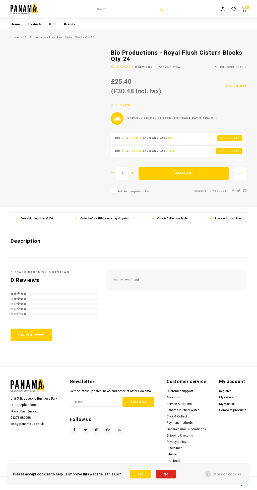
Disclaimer (174, 450)
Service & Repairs (179, 405)
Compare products (232, 412)
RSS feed (173, 462)
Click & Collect (177, 418)
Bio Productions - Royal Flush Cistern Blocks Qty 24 (59, 39)
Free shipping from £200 (34, 220)
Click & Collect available (169, 220)
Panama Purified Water (183, 412)
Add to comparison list (133, 193)
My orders (226, 399)
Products (34, 26)
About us (173, 399)
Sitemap (172, 456)
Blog (52, 26)
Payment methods (180, 424)
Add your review (169, 68)
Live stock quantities (225, 220)
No (166, 474)
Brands (69, 26)
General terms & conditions (186, 431)
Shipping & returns (180, 437)
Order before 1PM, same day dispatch (102, 220)
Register (225, 393)
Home (15, 26)
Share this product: (211, 192)
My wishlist (227, 405)
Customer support (180, 393)
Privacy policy (176, 443)
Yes (140, 474)
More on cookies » (228, 474)
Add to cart (184, 175)
